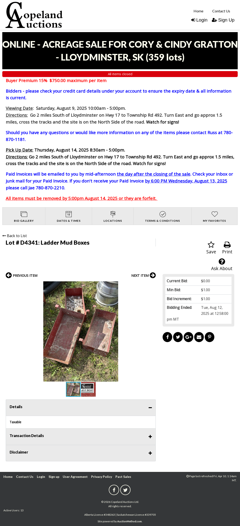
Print (227, 248)
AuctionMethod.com (129, 521)
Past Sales (123, 477)
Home (198, 11)
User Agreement (75, 477)
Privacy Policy (101, 477)
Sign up (54, 477)
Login (199, 19)
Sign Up (223, 19)
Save (211, 248)
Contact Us (221, 11)
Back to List (14, 235)
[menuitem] (198, 10)
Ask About (221, 264)
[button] (151, 285)
